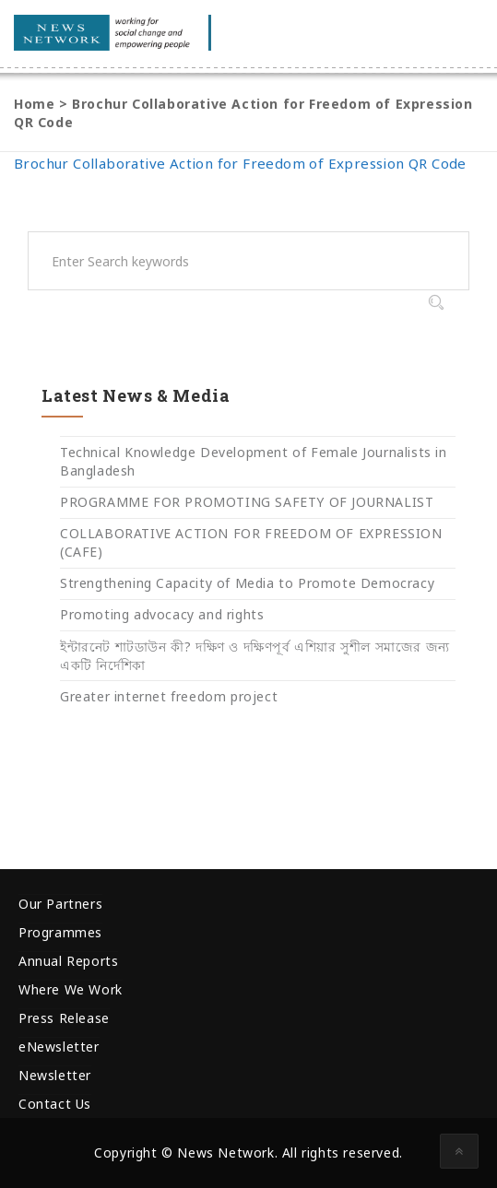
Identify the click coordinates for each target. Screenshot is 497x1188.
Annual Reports (68, 961)
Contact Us (54, 1103)
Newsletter (54, 1075)
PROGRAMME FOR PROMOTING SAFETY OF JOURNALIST (246, 502)
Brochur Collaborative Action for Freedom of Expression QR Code (240, 163)
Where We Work (70, 989)
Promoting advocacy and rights (162, 614)
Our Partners (60, 903)
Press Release (64, 1018)
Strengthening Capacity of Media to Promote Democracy (247, 583)
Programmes (60, 932)
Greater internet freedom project (169, 696)
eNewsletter (59, 1046)
